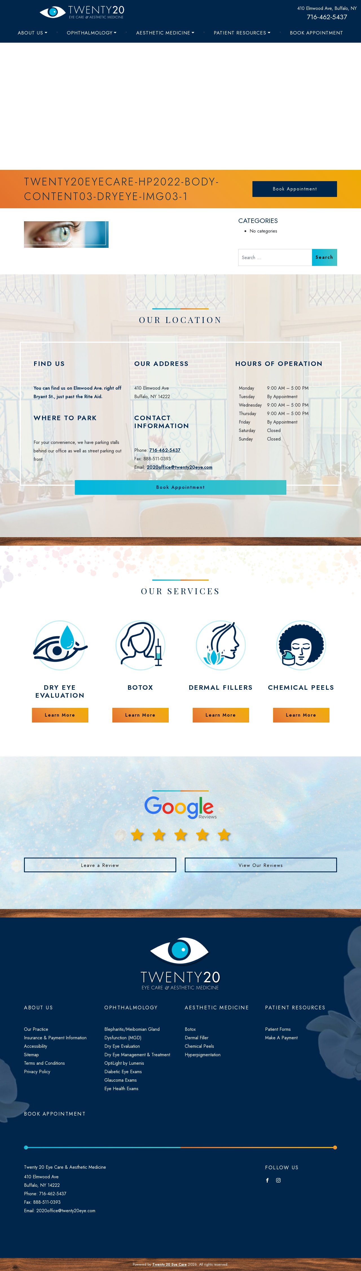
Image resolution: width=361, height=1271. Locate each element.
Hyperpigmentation (203, 1054)
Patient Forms (278, 1029)
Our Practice (36, 1029)
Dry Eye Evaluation (122, 1046)
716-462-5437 (327, 17)
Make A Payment (281, 1037)
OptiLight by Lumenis (124, 1063)
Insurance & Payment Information (55, 1037)
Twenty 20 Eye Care (169, 1264)
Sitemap (31, 1054)
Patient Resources (240, 32)
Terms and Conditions (44, 1063)
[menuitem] (33, 32)
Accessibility (35, 1046)
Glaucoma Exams (120, 1080)
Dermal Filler (196, 1037)
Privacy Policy (37, 1071)
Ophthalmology (90, 32)
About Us (30, 32)
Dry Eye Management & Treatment (137, 1054)
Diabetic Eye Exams (123, 1071)
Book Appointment (316, 32)
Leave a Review (100, 865)
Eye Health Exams (121, 1088)
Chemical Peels (199, 1046)
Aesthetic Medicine (163, 32)
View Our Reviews (261, 865)
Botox (190, 1029)
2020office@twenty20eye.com (179, 467)
